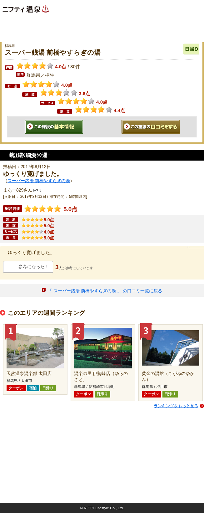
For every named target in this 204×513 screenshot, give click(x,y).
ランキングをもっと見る (176, 405)
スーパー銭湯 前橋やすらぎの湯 (38, 180)
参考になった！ (33, 266)
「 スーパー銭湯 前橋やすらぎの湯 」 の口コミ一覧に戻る (105, 290)
